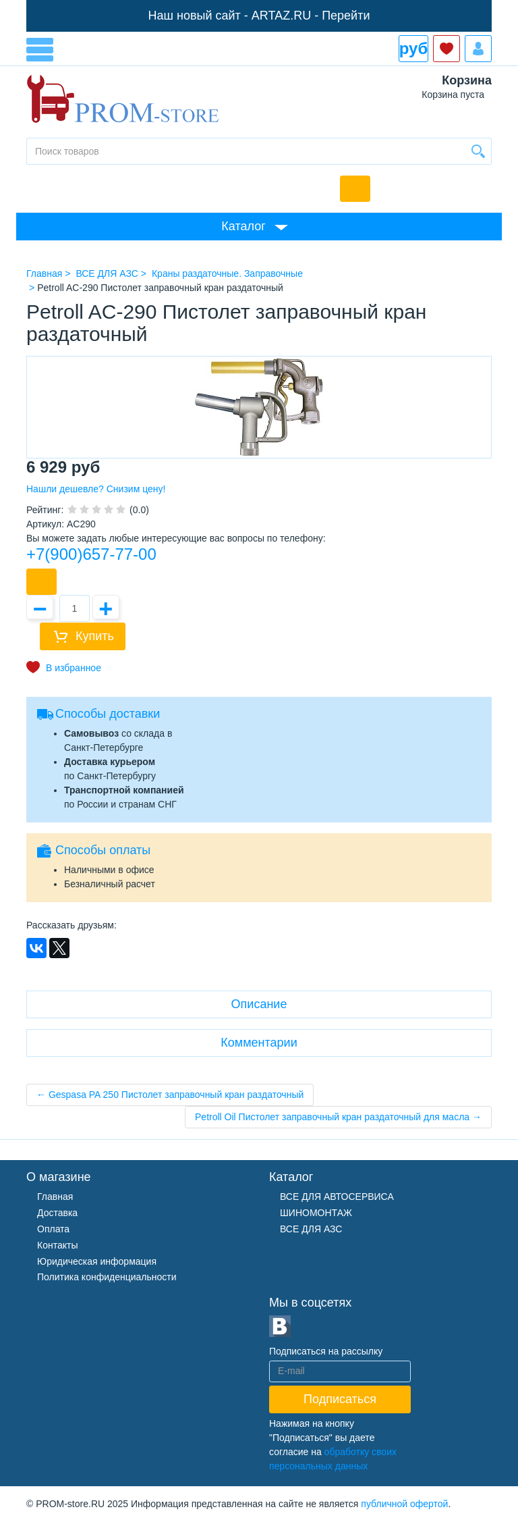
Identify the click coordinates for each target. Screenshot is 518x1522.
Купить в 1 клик (41, 582)
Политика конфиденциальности (107, 1276)
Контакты (57, 1245)
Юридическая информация (96, 1261)
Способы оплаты (102, 850)
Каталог (243, 226)
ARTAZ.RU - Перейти (311, 15)
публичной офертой (404, 1503)
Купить (95, 636)
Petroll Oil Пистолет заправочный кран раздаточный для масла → (338, 1116)
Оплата (53, 1229)
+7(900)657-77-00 (91, 554)
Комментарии (259, 1042)
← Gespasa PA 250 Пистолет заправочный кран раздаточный (170, 1094)
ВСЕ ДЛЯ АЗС (311, 1229)
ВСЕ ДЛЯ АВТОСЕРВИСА (337, 1196)
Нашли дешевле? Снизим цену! (95, 488)
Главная (55, 1196)
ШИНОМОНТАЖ (316, 1212)
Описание (259, 1004)
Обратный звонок (355, 189)
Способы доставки (107, 713)
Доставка (57, 1212)
